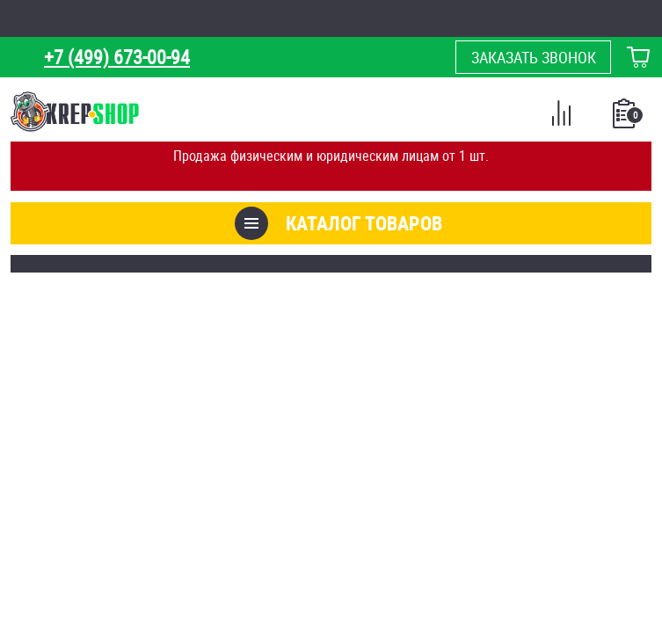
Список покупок (625, 118)
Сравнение (561, 116)
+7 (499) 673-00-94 (117, 56)
